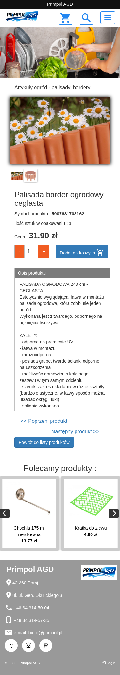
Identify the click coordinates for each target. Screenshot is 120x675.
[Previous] (5, 513)
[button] (9, 53)
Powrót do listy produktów (44, 442)
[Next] (114, 513)
